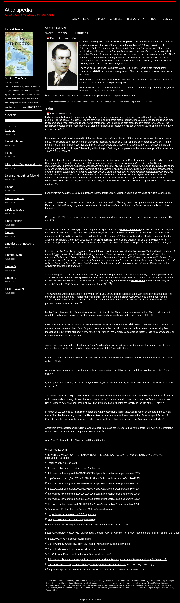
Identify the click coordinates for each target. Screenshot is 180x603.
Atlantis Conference (130, 229)
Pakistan (53, 588)
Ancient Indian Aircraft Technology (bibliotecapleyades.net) (78, 549)
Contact (168, 19)
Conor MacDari (137, 48)
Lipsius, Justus (14, 209)
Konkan (105, 585)
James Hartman (94, 585)
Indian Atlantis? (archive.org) (63, 463)
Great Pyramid (116, 102)
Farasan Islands (118, 583)
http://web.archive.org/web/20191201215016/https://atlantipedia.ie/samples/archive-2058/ (94, 494)
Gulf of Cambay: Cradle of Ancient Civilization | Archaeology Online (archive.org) (89, 544)
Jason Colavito (72, 336)
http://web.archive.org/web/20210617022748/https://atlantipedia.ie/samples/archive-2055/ (94, 473)
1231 (81, 302)
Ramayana (130, 588)
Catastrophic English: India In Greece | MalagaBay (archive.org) (80, 509)
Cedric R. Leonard (101, 48)
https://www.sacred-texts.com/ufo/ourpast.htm (72, 514)
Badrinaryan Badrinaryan (150, 581)
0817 (115, 201)
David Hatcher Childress (57, 324)
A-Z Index (99, 19)
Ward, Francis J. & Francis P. (67, 33)
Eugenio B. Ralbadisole (73, 411)
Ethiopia (10, 130)
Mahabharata (124, 585)
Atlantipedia (18, 10)
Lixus (8, 152)
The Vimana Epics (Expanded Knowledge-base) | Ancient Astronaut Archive (87, 564)
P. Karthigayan (161, 585)
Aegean (49, 299)
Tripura (153, 274)
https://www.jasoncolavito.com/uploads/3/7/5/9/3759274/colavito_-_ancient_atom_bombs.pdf (96, 569)
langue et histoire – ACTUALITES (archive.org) (72, 519)
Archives (116, 19)
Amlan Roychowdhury (72, 236)
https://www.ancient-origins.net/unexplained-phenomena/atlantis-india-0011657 (89, 524)
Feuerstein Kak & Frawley (136, 583)
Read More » (35, 106)
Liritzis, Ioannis (14, 198)
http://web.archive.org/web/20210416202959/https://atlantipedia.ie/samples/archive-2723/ (94, 504)
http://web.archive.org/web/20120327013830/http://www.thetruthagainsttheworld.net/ (91, 96)
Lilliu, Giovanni (14, 289)
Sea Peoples (76, 297)
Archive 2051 (60, 450)
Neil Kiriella (148, 585)
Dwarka (123, 370)
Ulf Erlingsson (146, 102)
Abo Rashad (79, 581)
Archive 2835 (116, 90)
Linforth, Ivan (13, 255)
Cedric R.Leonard (59, 102)
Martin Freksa (52, 312)
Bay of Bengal (168, 581)
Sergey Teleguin (53, 274)
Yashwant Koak (64, 440)
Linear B (10, 266)
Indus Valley (81, 123)
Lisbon (9, 186)
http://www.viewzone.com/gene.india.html (69, 539)
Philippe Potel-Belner (78, 395)
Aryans (108, 581)
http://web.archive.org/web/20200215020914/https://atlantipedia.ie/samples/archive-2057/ (94, 483)
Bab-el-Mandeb (113, 395)
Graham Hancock (99, 126)
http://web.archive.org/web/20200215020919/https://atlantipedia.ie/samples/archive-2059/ (94, 499)
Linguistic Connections (19, 243)
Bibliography (136, 19)
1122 (108, 283)
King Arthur (135, 102)
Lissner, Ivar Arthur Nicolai (22, 175)
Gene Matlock (94, 428)
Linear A (10, 277)
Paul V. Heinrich (65, 588)
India (49, 108)
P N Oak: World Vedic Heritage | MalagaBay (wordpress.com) (79, 554)
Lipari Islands (13, 220)
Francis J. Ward (88, 102)
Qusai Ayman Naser (116, 588)
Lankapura (113, 585)
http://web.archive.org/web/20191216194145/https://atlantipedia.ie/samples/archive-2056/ (94, 478)
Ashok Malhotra (53, 370)
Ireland (114, 45)
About (154, 19)
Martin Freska (137, 585)
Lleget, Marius (14, 141)
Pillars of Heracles (153, 395)
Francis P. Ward (102, 102)
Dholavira (79, 440)
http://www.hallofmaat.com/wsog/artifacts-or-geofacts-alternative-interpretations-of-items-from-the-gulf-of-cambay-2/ (107, 559)
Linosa (9, 232)
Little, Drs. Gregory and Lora (23, 164)
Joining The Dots (16, 78)
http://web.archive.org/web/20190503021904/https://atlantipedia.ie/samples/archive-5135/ (94, 488)
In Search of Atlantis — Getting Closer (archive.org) (74, 468)
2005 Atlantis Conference (62, 581)
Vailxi (171, 588)
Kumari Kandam (97, 440)
